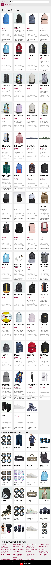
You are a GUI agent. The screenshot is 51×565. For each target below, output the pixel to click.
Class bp (16, 175)
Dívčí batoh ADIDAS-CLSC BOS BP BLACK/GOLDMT (44, 356)
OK (21, 563)
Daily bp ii (4, 205)
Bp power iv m (5, 294)
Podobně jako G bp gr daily (31, 278)
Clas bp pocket (31, 25)
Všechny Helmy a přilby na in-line (6, 428)
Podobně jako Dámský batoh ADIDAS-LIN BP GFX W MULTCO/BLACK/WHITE (6, 159)
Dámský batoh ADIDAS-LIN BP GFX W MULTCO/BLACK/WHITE (7, 147)
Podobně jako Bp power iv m (6, 309)
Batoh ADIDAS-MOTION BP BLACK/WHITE (4, 546)
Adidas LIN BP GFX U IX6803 (44, 86)
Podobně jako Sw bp (30, 218)
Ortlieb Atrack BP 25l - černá (44, 295)
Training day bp (18, 205)
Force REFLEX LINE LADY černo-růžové (32, 386)
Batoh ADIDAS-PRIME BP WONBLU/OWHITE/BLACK (20, 326)
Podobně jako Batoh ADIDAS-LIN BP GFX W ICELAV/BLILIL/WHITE (18, 130)
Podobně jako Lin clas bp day (6, 40)
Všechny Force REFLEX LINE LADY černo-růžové (31, 398)
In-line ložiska (43, 535)
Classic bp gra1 (31, 175)
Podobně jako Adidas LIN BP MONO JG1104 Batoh (31, 100)
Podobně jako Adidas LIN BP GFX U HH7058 (44, 70)
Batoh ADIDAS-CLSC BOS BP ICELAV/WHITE (30, 326)
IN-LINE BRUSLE (18, 500)
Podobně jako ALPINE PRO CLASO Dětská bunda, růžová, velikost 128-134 (19, 159)
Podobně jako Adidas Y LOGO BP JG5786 (18, 309)
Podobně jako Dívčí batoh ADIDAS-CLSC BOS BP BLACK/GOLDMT (44, 368)
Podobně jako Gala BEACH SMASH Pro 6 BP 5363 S (6, 338)
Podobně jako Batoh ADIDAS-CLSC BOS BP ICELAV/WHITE (31, 339)
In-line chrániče (44, 518)
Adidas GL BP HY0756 (5, 355)
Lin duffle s (30, 465)
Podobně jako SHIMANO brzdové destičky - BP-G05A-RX (18, 279)
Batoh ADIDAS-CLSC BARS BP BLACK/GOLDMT (43, 326)
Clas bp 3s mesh (44, 25)
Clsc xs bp (17, 234)
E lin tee (29, 447)
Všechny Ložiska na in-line (44, 397)
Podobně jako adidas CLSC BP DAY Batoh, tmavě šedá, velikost (6, 398)
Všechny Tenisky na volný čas (18, 428)
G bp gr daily (30, 264)
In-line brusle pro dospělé (32, 415)
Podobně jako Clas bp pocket (31, 40)
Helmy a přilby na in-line (6, 415)
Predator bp (5, 234)
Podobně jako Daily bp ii (6, 218)
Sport (2, 7)
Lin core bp (30, 55)
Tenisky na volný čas (18, 415)
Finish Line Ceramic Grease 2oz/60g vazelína (6, 551)
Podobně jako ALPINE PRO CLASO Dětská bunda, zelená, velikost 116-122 (6, 189)
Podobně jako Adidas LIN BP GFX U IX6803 (44, 100)
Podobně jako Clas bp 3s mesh (44, 40)
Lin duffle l (17, 465)
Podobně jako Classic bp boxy (44, 189)
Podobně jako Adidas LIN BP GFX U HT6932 (6, 100)
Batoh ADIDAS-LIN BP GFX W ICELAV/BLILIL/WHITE (19, 117)
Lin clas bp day (5, 25)
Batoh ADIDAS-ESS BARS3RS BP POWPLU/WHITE (31, 546)
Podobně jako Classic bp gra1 (31, 189)
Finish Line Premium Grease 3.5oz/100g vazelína (18, 556)
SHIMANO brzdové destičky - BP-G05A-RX (18, 266)
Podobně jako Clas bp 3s (6, 69)
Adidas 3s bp (5, 264)
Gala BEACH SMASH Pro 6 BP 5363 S (6, 325)
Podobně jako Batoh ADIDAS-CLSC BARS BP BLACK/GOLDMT (44, 339)
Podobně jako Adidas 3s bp (6, 278)
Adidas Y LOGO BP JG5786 (18, 295)
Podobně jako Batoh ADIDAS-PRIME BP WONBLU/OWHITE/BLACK (18, 339)
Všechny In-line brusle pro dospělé (31, 428)
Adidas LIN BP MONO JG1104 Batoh (30, 87)
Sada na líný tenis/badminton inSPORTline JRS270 (44, 551)
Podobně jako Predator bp (6, 248)
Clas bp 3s (4, 55)
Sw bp (28, 205)
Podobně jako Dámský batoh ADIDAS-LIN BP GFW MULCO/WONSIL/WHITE (44, 130)
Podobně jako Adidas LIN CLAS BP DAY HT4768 (18, 40)
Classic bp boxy (44, 175)
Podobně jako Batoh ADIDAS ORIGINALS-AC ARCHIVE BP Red (31, 368)
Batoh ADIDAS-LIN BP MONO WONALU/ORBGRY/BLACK (33, 117)
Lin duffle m (30, 500)
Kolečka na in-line (6, 465)
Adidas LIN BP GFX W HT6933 (18, 86)
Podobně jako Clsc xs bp (18, 248)
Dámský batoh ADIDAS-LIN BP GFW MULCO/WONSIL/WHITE (45, 117)
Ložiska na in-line (44, 384)
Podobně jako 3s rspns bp (44, 248)
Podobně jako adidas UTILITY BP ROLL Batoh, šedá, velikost (44, 279)
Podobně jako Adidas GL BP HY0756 (6, 368)
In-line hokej (5, 482)
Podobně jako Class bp (18, 188)
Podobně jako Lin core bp (31, 69)
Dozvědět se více (27, 563)
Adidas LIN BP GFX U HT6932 (6, 86)
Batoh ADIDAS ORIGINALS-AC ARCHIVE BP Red (31, 356)
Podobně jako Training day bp (19, 219)
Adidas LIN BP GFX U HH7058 (44, 56)
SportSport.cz (5, 1)
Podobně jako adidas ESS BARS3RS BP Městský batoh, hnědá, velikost (44, 219)
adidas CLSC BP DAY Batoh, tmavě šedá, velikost (6, 386)
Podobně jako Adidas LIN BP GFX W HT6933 (18, 100)
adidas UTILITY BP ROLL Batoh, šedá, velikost (44, 266)
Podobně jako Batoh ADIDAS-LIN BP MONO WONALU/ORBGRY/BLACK (31, 130)
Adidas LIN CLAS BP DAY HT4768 (19, 26)
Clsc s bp (4, 500)
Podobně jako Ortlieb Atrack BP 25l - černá (45, 309)
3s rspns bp (43, 234)
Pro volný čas (31, 482)
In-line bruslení (6, 518)
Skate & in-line (18, 482)
